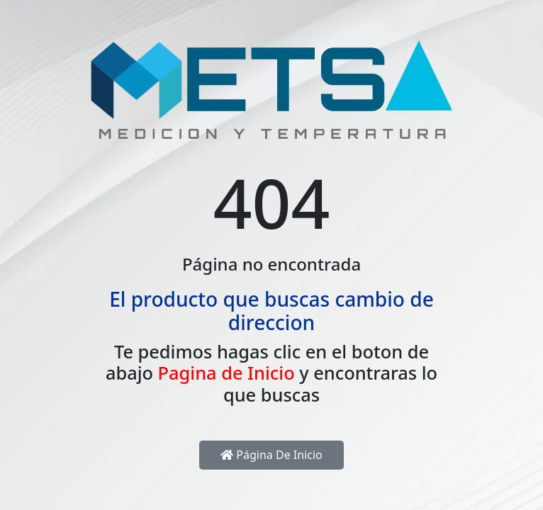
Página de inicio (271, 455)
